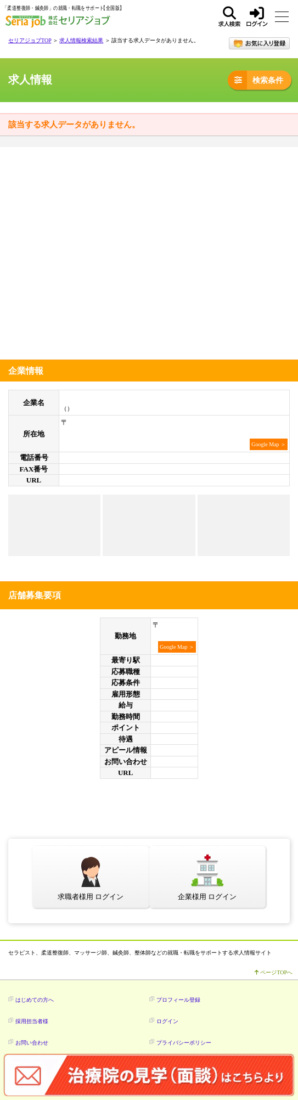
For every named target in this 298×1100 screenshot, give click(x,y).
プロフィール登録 (178, 1000)
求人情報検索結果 (81, 40)
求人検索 (229, 16)
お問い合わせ (31, 1043)
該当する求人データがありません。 (74, 124)
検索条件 (255, 79)
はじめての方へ (34, 1000)
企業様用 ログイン (207, 897)
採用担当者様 (31, 1021)
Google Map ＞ (268, 444)
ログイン (257, 16)
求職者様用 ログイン (90, 897)
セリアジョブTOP (29, 40)
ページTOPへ (274, 972)
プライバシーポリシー (183, 1043)
